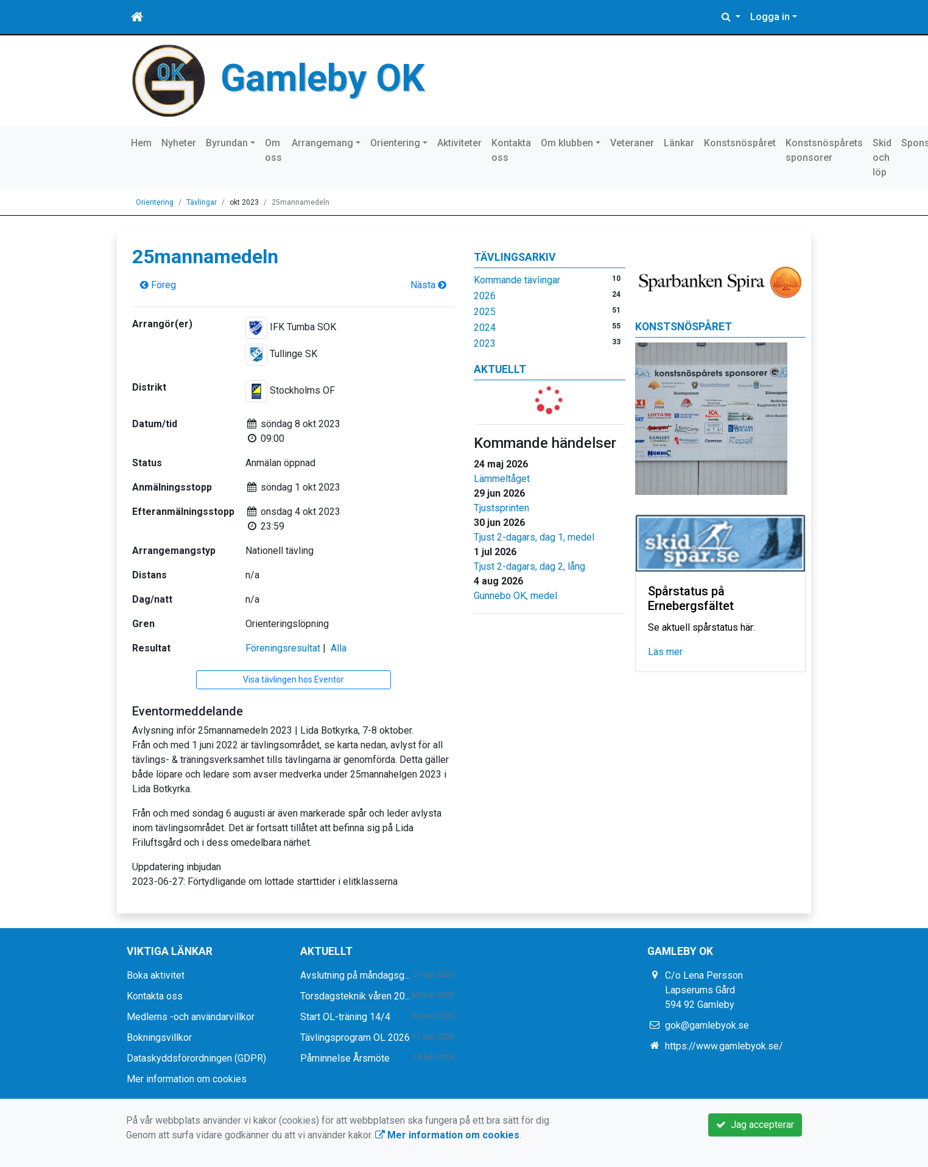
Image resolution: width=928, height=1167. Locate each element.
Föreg (158, 285)
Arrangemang (322, 143)
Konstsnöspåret (740, 143)
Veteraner (632, 143)
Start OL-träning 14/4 (345, 1017)
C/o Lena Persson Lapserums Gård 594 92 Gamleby (704, 990)
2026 (485, 296)
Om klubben (567, 143)
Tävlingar (201, 202)
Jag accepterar (755, 1124)
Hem (141, 143)
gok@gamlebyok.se (707, 1025)
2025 (485, 311)
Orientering (395, 143)
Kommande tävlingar (517, 280)
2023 (485, 343)
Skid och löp (882, 157)
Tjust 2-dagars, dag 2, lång (529, 566)
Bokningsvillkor (159, 1037)
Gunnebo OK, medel (515, 595)
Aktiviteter (459, 143)
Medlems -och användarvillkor (191, 1017)
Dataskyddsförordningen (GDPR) (196, 1058)
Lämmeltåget (502, 478)
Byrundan (227, 143)
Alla (338, 648)
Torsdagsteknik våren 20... (355, 996)
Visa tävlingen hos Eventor (293, 679)
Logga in (770, 17)
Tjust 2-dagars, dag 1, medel (534, 537)
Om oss (273, 150)
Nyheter (178, 143)
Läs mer (665, 652)
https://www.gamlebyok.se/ (724, 1046)
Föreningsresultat (282, 648)
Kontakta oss (511, 150)
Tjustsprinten (501, 508)
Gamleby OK (322, 78)
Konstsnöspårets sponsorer (824, 150)
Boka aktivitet (156, 975)
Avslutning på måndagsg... (355, 975)
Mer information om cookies (187, 1079)
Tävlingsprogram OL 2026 (355, 1037)
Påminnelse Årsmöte (345, 1058)
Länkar (679, 143)
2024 (485, 327)
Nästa (428, 285)
